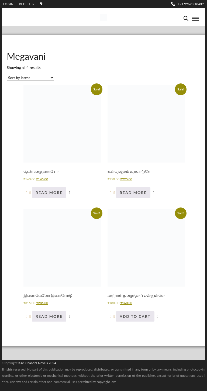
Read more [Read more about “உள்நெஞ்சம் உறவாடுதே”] (133, 192)
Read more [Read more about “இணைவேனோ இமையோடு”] (49, 316)
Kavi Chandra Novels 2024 (37, 363)
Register (27, 4)
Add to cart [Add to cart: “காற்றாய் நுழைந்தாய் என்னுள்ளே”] (135, 316)
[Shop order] (30, 77)
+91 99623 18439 (187, 4)
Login (8, 4)
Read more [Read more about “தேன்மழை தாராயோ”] (49, 192)
